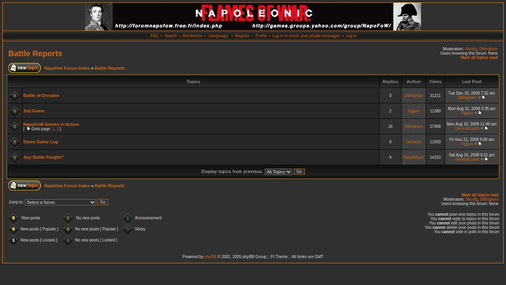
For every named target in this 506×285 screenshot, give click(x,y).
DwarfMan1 (414, 157)
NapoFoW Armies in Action (51, 124)
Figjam (413, 111)
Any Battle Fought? (43, 157)
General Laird (467, 128)
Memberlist (192, 36)
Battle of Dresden (41, 95)
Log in (351, 36)
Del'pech (413, 142)
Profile (260, 36)
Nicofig (471, 49)
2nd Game (33, 110)
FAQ (155, 36)
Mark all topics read (479, 57)
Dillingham (488, 49)
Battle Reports (35, 53)
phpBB (210, 257)
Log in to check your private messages (306, 36)
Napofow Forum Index (67, 68)
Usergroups (218, 36)
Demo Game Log (40, 141)
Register (242, 36)
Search (170, 36)
